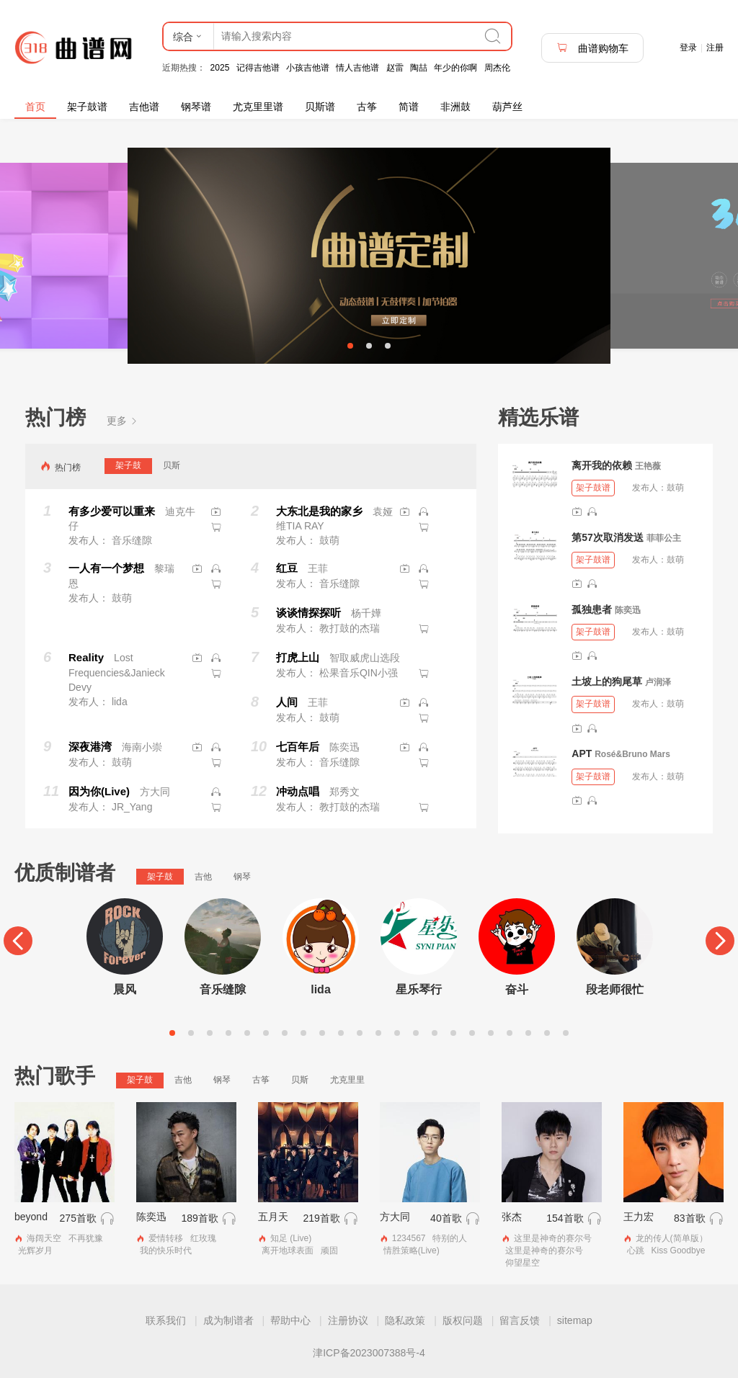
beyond (31, 1216)
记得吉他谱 (258, 68)
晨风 (124, 989)
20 (528, 1033)
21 (547, 1033)
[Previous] (18, 940)
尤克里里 (347, 1080)
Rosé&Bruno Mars (632, 754)
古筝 (367, 106)
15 (434, 1033)
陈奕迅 (628, 610)
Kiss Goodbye (679, 1250)
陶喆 (418, 68)
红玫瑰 (203, 1238)
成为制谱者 (228, 1320)
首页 (35, 106)
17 (472, 1033)
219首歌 (321, 1218)
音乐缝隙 (223, 989)
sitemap (574, 1320)
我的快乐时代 (166, 1250)
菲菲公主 (663, 538)
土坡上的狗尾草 (607, 681)
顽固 (329, 1250)
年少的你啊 (455, 68)
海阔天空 (44, 1238)
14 (416, 1033)
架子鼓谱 (87, 106)
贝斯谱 (320, 106)
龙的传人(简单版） (672, 1238)
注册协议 (348, 1320)
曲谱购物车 (592, 48)
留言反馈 (519, 1320)
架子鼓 (128, 465)
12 (378, 1033)
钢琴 (242, 877)
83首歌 (690, 1218)
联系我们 (166, 1320)
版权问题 (463, 1320)
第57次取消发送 (608, 537)
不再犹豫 (85, 1238)
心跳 (635, 1250)
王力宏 (638, 1216)
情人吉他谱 (357, 68)
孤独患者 (592, 609)
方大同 (395, 1216)
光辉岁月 (35, 1250)
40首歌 (446, 1218)
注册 (715, 47)
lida (321, 989)
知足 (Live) (290, 1238)
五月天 (273, 1216)
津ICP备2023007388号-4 (369, 1353)
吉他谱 (144, 106)
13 (397, 1033)
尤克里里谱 (258, 106)
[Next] (720, 940)
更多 (122, 420)
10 (341, 1033)
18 (491, 1033)
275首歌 (78, 1218)
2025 (220, 68)
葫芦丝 (507, 106)
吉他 (203, 877)
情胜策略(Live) (411, 1250)
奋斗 (516, 989)
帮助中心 (290, 1320)
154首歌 (564, 1218)
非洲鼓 (455, 106)
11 (360, 1033)
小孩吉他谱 (307, 68)
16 (453, 1033)
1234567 (409, 1238)
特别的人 (449, 1238)
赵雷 (395, 68)
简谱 (409, 106)
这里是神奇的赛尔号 (553, 1238)
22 (566, 1033)
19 (509, 1033)
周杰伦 (497, 68)
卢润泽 (658, 682)
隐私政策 (405, 1320)
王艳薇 (648, 466)
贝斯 (171, 465)
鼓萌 (675, 488)
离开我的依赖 (602, 465)
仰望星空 (522, 1263)
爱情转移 (165, 1238)
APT (582, 753)
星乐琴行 (419, 989)
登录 (688, 47)
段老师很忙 (615, 989)
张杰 (512, 1216)
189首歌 (199, 1218)
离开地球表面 (288, 1250)
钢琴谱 (196, 106)
